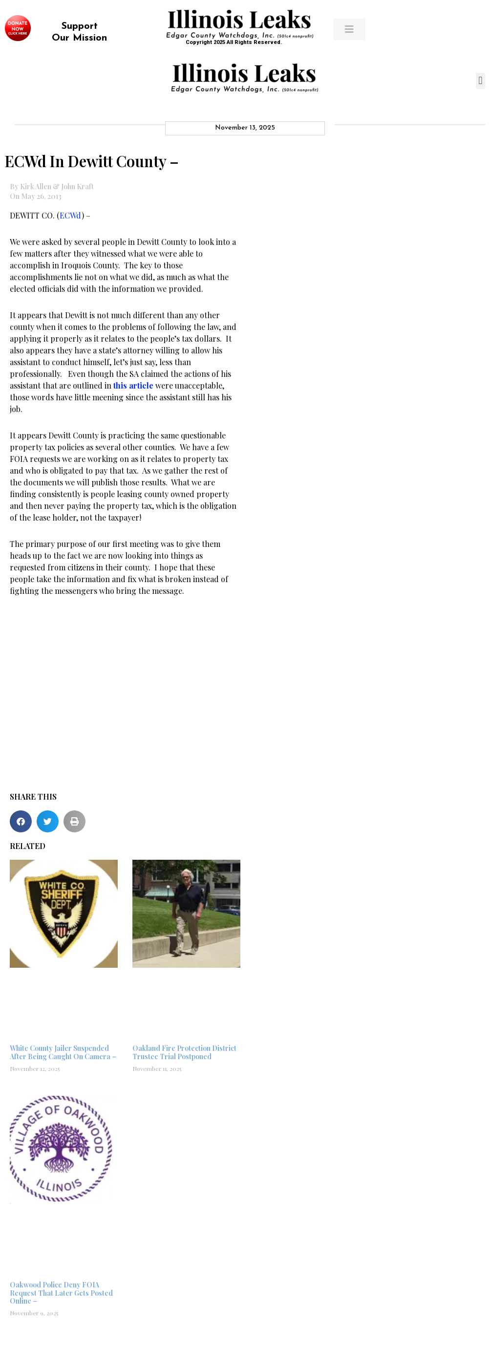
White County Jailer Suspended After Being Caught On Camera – (63, 1052)
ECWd (71, 215)
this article (134, 385)
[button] (480, 81)
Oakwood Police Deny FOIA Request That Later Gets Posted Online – (61, 1293)
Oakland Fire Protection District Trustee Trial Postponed (184, 1052)
